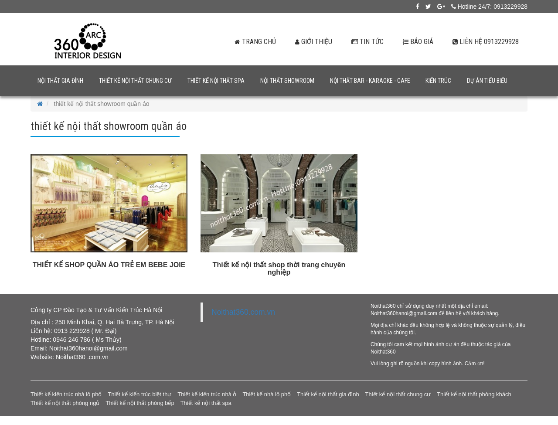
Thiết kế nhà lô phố (266, 394)
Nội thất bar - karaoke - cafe (370, 80)
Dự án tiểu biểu (487, 80)
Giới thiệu (310, 41)
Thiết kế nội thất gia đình (328, 394)
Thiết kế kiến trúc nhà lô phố (66, 394)
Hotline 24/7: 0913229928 (489, 6)
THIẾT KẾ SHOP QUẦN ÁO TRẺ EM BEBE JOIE (109, 265)
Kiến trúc (438, 80)
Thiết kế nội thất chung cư (135, 80)
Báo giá (416, 41)
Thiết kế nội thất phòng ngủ (65, 403)
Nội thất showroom (287, 80)
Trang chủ (251, 41)
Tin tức (364, 41)
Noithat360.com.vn (243, 312)
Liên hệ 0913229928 (485, 41)
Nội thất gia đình (60, 80)
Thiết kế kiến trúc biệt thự (139, 394)
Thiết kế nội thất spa (216, 80)
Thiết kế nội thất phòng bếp (139, 403)
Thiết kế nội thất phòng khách (474, 394)
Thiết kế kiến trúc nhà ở (206, 394)
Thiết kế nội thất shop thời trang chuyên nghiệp (279, 268)
